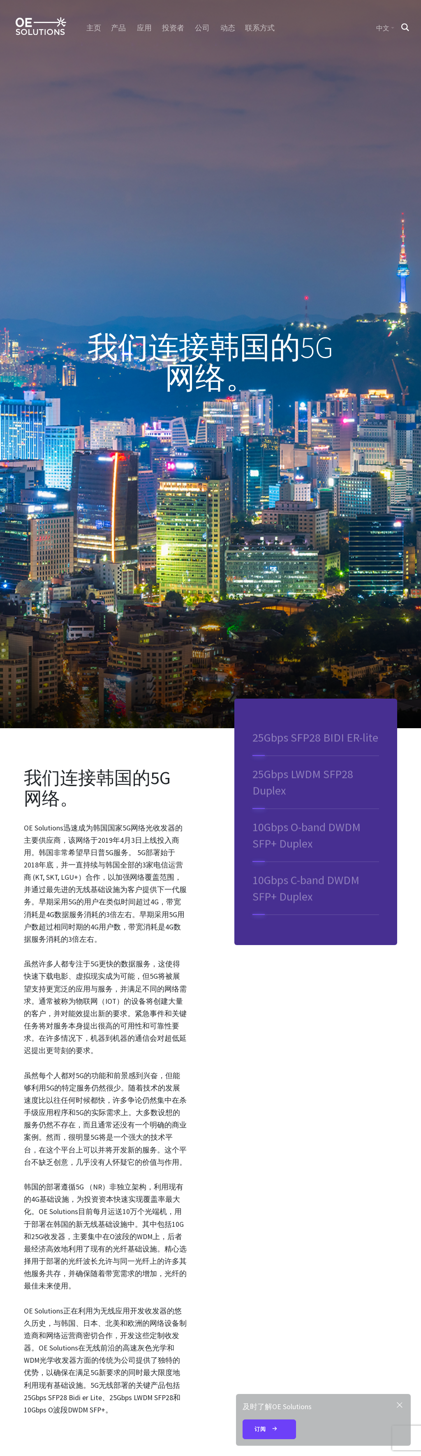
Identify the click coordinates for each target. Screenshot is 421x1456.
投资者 (173, 27)
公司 (202, 27)
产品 (118, 27)
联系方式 (260, 27)
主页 (93, 27)
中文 (382, 28)
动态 (227, 27)
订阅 (269, 1429)
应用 (144, 27)
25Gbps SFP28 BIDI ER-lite (315, 746)
